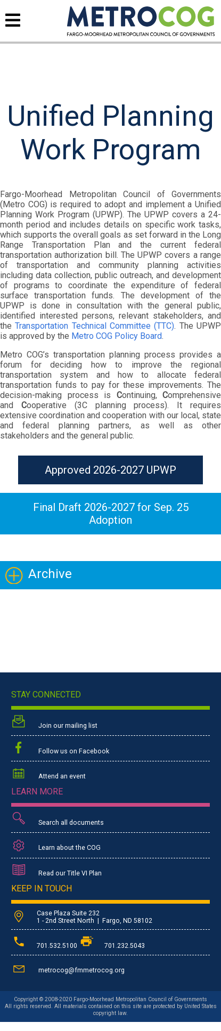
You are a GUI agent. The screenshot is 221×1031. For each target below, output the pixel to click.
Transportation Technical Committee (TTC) (94, 326)
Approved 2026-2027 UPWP (110, 470)
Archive (50, 573)
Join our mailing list (54, 722)
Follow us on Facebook (60, 748)
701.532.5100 (45, 945)
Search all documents (57, 819)
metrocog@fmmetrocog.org (68, 968)
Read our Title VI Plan (56, 871)
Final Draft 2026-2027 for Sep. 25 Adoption (111, 513)
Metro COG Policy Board (116, 336)
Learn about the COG (56, 846)
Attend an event (48, 774)
